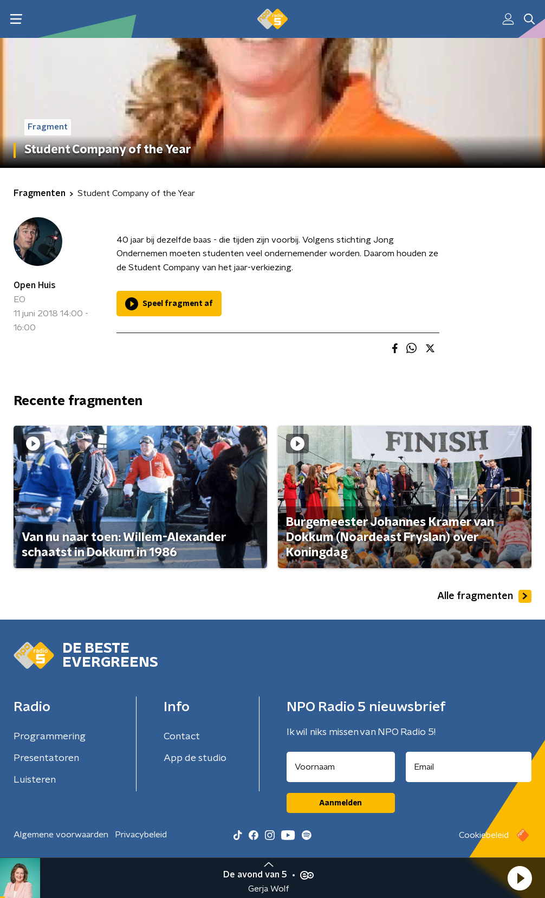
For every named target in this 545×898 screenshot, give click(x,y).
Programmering (50, 736)
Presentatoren (46, 758)
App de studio (195, 758)
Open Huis (35, 285)
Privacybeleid (141, 834)
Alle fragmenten (484, 596)
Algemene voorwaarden (61, 834)
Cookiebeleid (484, 835)
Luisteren (35, 780)
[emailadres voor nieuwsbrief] (469, 767)
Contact (182, 736)
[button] (519, 878)
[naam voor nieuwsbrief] (341, 767)
